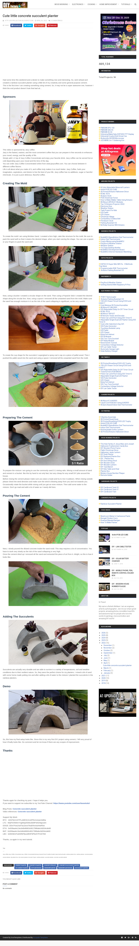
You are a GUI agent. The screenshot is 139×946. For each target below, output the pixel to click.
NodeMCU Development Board (112, 250)
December (108, 645)
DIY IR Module (106, 337)
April (106, 663)
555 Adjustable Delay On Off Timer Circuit (117, 309)
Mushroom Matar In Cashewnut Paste (115, 516)
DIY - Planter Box (107, 459)
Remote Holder (106, 475)
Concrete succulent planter (25, 809)
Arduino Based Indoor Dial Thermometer (116, 405)
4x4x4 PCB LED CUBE (109, 189)
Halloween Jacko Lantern (110, 452)
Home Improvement (108, 4)
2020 (104, 678)
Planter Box (105, 471)
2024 (104, 638)
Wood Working (61, 4)
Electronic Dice (106, 206)
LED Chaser (105, 215)
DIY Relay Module (107, 341)
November (108, 648)
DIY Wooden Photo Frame (111, 448)
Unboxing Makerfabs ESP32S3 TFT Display (117, 134)
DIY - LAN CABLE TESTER (121, 547)
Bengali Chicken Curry (109, 518)
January (107, 673)
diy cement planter (22, 868)
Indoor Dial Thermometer (110, 239)
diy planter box (36, 868)
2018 (104, 683)
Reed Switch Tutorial (109, 343)
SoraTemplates (16, 937)
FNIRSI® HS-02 (106, 132)
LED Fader (104, 212)
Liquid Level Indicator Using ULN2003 (115, 403)
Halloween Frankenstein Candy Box (114, 446)
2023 (104, 640)
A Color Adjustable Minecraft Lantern (115, 187)
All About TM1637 (108, 314)
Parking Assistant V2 (109, 223)
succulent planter (81, 868)
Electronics (77, 4)
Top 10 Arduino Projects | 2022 (112, 204)
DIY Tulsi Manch (107, 467)
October (107, 650)
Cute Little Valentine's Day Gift (112, 324)
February (107, 670)
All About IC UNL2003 (109, 307)
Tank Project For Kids (109, 210)
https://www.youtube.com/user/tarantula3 (71, 803)
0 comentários (56, 20)
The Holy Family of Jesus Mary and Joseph (117, 444)
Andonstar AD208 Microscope (112, 138)
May (105, 660)
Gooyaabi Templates (40, 937)
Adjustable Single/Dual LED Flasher (114, 376)
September (108, 653)
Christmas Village (107, 217)
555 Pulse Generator (109, 326)
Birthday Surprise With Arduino (113, 225)
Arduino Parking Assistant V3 (112, 270)
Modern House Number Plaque (113, 473)
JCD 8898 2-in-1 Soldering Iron (112, 140)
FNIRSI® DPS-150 (107, 128)
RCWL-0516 (105, 194)
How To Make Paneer (109, 522)
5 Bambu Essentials (108, 417)
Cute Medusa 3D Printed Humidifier (114, 305)
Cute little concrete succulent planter (117, 665)
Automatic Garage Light (110, 349)
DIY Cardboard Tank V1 (110, 490)
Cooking (91, 4)
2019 (104, 681)
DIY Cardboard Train (108, 492)
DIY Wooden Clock (108, 463)
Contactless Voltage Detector (112, 345)
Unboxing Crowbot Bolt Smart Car (114, 136)
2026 (104, 633)
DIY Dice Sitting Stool (109, 461)
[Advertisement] (117, 97)
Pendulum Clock (107, 221)
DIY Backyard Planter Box (110, 456)
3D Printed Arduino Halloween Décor (115, 192)
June (106, 658)
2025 (104, 635)
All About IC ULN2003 (109, 401)
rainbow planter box (65, 868)
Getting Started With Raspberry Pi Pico (115, 285)
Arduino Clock (106, 196)
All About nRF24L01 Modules (112, 202)
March (106, 668)
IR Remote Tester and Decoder (113, 316)
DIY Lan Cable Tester (109, 347)
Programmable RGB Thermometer (114, 268)
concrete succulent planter (69, 865)
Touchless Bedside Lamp (110, 328)
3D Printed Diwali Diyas (109, 419)
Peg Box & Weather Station (111, 243)
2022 (104, 643)
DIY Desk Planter (107, 454)
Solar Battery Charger (109, 351)
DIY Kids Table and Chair (110, 469)
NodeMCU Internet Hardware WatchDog (116, 252)
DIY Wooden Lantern (108, 465)
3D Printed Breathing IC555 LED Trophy (116, 363)
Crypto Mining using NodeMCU (112, 241)
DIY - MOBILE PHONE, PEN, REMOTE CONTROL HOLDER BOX (123, 572)
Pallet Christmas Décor (109, 450)
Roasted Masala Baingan (110, 520)
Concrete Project (50, 865)
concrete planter (35, 865)
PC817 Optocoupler (108, 297)
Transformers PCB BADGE (111, 372)
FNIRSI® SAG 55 (107, 130)
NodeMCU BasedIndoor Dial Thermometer (117, 237)
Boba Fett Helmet (107, 334)
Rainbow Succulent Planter (111, 504)
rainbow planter (49, 868)
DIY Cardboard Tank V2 (110, 487)
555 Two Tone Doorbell (110, 339)
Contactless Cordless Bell (110, 219)
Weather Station (107, 208)
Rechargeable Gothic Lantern (112, 430)
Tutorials (125, 4)
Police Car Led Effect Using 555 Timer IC (116, 318)
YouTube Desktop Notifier (111, 248)
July (105, 655)
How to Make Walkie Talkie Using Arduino (116, 200)
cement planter (21, 865)
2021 (104, 676)
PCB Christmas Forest (109, 198)
